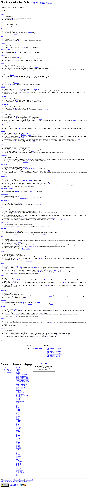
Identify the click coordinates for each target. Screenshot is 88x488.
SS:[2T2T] (45, 60)
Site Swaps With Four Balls (54, 349)
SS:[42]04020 (4, 155)
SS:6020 (3, 275)
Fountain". (15, 115)
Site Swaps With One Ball (35, 348)
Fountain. (25, 167)
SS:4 (16, 140)
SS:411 (74, 120)
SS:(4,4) (20, 172)
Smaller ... (9, 370)
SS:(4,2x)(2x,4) (24, 198)
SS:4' (53, 218)
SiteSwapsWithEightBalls (22, 374)
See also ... (6, 369)
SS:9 (47, 336)
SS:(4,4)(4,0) (64, 219)
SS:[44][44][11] (46, 226)
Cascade (39, 258)
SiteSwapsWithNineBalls (22, 379)
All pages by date (11, 481)
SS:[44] (44, 234)
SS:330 (2, 63)
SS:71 (15, 316)
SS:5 (42, 258)
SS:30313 (3, 87)
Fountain (30, 141)
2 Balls (5, 368)
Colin (42, 363)
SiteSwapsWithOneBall (22, 380)
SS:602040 (3, 300)
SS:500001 (29, 261)
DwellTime (19, 369)
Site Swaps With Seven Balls (54, 354)
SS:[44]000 (3, 228)
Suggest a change (6, 480)
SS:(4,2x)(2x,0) (4, 194)
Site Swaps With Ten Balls (53, 358)
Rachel (47, 363)
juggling (15, 76)
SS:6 (15, 273)
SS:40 (29, 159)
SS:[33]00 (3, 96)
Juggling (18, 372)
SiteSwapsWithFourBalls (22, 377)
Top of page (27, 481)
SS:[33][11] (45, 109)
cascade (17, 99)
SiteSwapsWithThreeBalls (22, 385)
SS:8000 (3, 318)
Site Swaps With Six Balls (53, 352)
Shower (36, 89)
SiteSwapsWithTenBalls (22, 384)
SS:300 (15, 101)
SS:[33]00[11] (4, 104)
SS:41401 (3, 144)
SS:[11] (2, 14)
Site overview (19, 481)
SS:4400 (3, 131)
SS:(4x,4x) (18, 184)
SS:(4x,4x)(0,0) (4, 176)
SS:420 (2, 112)
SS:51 (15, 244)
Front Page (3, 481)
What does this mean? (19, 480)
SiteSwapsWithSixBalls (22, 383)
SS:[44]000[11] (4, 222)
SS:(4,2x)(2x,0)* (5, 200)
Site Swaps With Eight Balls (54, 355)
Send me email (29, 480)
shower (17, 107)
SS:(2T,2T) (3, 36)
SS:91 (36, 336)
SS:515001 (3, 236)
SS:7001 (28, 249)
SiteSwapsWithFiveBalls (22, 376)
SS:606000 (3, 290)
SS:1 (12, 19)
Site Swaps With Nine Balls (54, 356)
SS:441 (34, 151)
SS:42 (28, 92)
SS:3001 (15, 109)
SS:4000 (16, 234)
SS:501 (2, 251)
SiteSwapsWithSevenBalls (22, 381)
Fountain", (13, 133)
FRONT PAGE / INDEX (46, 4)
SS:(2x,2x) (3, 43)
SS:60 (45, 279)
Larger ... (9, 372)
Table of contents (35, 4)
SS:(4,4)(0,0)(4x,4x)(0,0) (7, 188)
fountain (30, 32)
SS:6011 (65, 282)
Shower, (14, 310)
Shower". (12, 75)
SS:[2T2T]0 (3, 55)
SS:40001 (17, 151)
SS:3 (36, 67)
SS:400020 (25, 162)
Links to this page (44, 2)
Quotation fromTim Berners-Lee (14, 485)
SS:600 (34, 141)
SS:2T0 (15, 60)
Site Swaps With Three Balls (54, 348)
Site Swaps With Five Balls (54, 351)
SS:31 (2, 72)
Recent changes (34, 2)
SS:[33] (43, 101)
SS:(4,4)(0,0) (77, 139)
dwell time (23, 135)
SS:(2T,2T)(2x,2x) (5, 49)
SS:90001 (3, 328)
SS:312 (2, 80)
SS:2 (2, 22)
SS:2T (2, 28)
